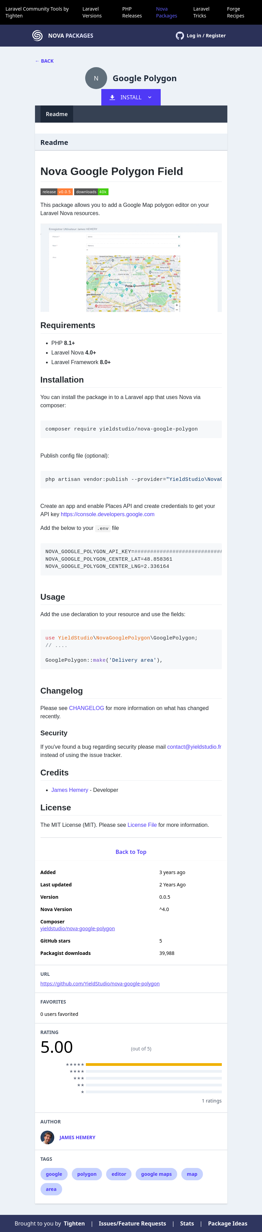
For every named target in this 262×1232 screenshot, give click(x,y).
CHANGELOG (86, 708)
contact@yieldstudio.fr (194, 747)
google (54, 1174)
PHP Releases (132, 12)
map (192, 1174)
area (51, 1189)
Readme (57, 114)
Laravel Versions (92, 12)
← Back (44, 61)
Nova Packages (166, 12)
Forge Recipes (235, 12)
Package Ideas (228, 1223)
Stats (187, 1223)
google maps (156, 1174)
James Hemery (70, 790)
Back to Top (131, 852)
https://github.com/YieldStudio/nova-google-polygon (100, 983)
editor (119, 1174)
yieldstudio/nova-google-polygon (78, 928)
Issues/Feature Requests (132, 1223)
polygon (86, 1174)
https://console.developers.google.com (108, 514)
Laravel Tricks (201, 12)
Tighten (14, 15)
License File (142, 825)
